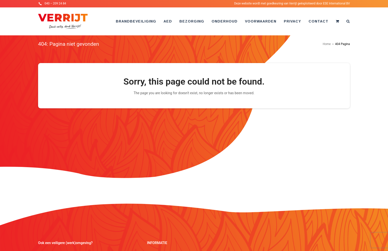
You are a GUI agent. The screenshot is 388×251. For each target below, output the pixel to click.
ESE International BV (336, 3)
